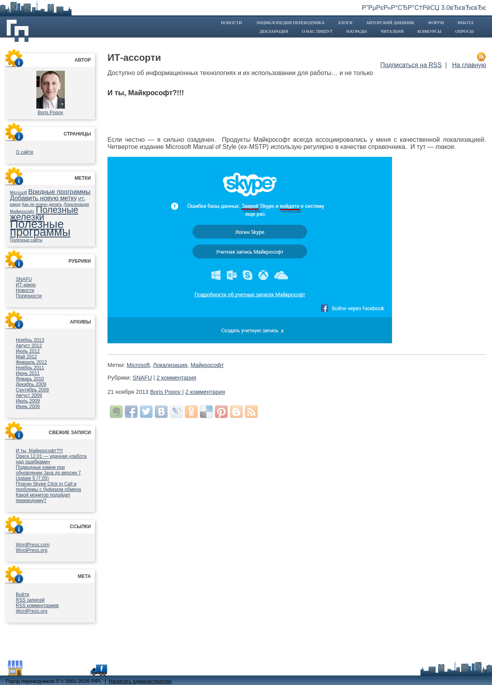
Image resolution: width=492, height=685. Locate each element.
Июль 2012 (28, 351)
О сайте (24, 152)
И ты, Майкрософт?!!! (39, 451)
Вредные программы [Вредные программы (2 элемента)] (59, 191)
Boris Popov (50, 112)
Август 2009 (29, 395)
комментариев (37, 605)
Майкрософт (207, 365)
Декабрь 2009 (31, 384)
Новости (231, 22)
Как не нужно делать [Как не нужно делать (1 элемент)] (42, 204)
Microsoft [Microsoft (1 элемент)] (18, 192)
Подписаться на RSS (410, 65)
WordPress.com (32, 545)
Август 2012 (29, 345)
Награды (356, 31)
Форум (436, 22)
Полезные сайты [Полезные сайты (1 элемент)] (26, 239)
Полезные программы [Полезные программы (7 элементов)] (40, 227)
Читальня (392, 31)
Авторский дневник (390, 22)
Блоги (345, 22)
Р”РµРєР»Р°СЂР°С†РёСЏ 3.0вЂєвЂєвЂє (424, 7)
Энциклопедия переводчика (290, 22)
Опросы (464, 31)
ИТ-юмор (26, 285)
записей (30, 600)
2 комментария (176, 377)
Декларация (273, 31)
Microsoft (138, 365)
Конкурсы (429, 31)
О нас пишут (317, 31)
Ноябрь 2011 (30, 368)
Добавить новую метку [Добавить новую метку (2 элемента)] (43, 197)
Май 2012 (26, 356)
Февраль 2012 (31, 362)
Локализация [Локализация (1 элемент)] (76, 204)
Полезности (28, 296)
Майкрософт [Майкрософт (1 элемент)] (22, 211)
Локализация (170, 365)
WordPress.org (31, 550)
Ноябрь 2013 (30, 340)
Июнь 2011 (28, 373)
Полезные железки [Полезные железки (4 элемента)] (44, 213)
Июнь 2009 (28, 406)
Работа (466, 22)
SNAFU (24, 279)
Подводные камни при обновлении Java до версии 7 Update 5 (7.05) (48, 473)
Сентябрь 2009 (32, 390)
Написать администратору (140, 681)
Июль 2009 (28, 401)
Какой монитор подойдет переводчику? (43, 497)
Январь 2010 (30, 379)
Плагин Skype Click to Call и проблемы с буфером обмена (48, 486)
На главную (469, 65)
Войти (22, 594)
